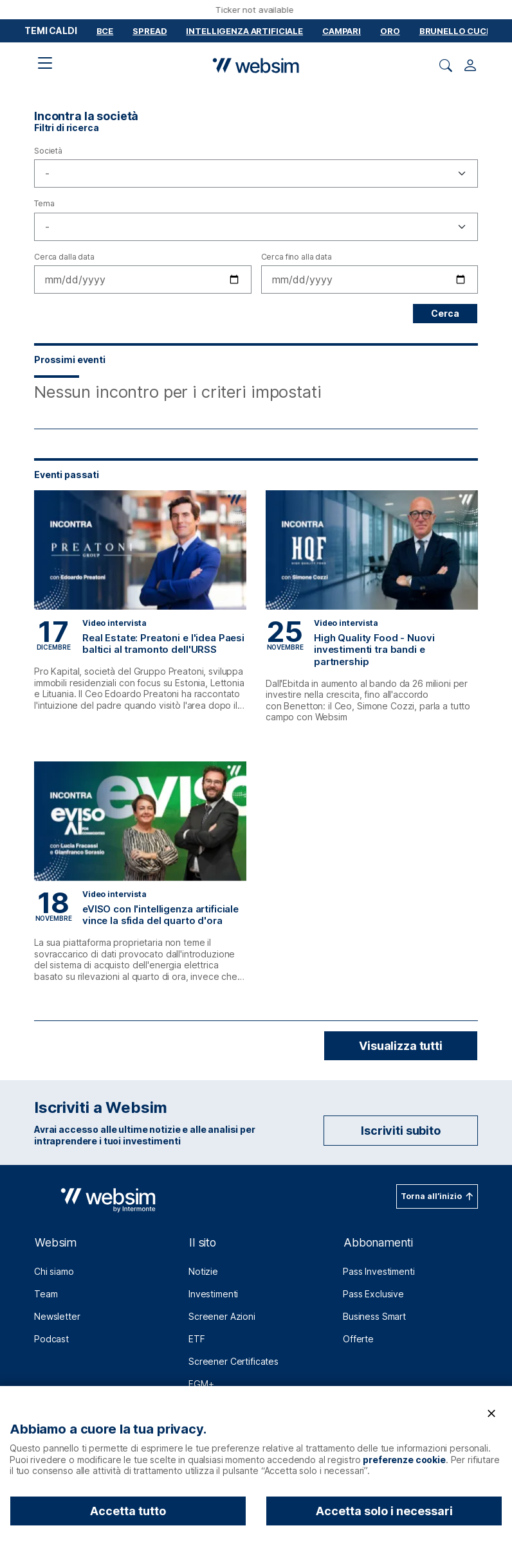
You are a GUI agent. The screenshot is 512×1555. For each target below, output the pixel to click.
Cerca (445, 313)
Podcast (51, 1338)
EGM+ (201, 1383)
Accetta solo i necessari (384, 1511)
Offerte (358, 1338)
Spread (150, 31)
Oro (390, 31)
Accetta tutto (128, 1511)
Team (45, 1293)
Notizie (203, 1271)
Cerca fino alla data (296, 257)
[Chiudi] (491, 1414)
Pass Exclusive (373, 1293)
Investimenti (213, 1293)
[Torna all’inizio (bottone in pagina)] (437, 1196)
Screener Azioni (221, 1316)
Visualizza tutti (401, 1046)
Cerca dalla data (64, 257)
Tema (44, 203)
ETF (196, 1338)
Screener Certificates (233, 1361)
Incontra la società (86, 116)
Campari (341, 31)
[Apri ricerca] (445, 65)
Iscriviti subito (401, 1130)
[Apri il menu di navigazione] (45, 63)
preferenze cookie (404, 1459)
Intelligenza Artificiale (244, 31)
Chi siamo (54, 1271)
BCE (105, 31)
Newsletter (57, 1316)
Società (48, 151)
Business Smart (374, 1316)
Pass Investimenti (379, 1271)
